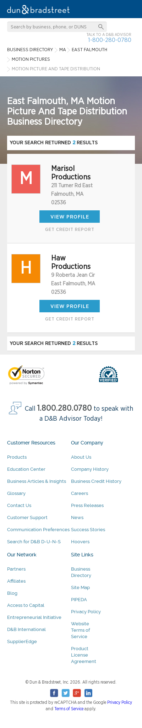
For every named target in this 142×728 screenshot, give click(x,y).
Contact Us (19, 505)
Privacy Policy (86, 611)
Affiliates (16, 581)
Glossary (16, 493)
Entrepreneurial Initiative (34, 617)
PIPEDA (79, 599)
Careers (79, 493)
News (77, 517)
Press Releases (87, 505)
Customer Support (27, 517)
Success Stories (88, 529)
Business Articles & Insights (36, 481)
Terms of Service (68, 709)
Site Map (80, 587)
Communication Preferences (38, 529)
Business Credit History (96, 481)
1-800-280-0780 (109, 40)
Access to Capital (25, 605)
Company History (90, 469)
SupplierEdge (22, 641)
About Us (81, 457)
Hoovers (80, 541)
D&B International (26, 629)
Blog (12, 593)
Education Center (26, 469)
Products (17, 457)
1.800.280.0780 (64, 408)
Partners (16, 569)
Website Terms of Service (80, 630)
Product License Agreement (83, 655)
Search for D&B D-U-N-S (34, 541)
